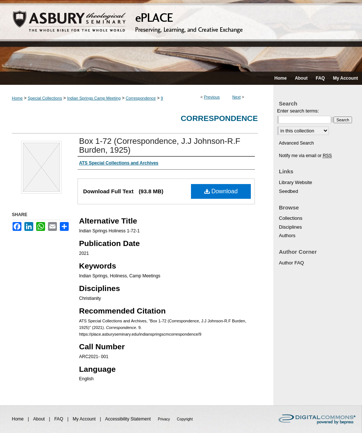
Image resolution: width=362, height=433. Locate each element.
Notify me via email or (305, 155)
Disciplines (290, 227)
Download (221, 191)
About (39, 419)
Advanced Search (296, 143)
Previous (212, 97)
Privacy (164, 419)
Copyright (185, 419)
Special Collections (45, 98)
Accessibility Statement (128, 419)
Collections (291, 218)
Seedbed (288, 191)
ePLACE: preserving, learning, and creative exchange (181, 36)
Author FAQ (291, 263)
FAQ (59, 419)
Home (17, 98)
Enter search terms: (298, 111)
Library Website (295, 182)
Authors (287, 235)
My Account (85, 419)
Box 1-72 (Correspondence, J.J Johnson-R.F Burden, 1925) (159, 145)
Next (236, 97)
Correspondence (141, 98)
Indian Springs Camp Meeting (94, 98)
